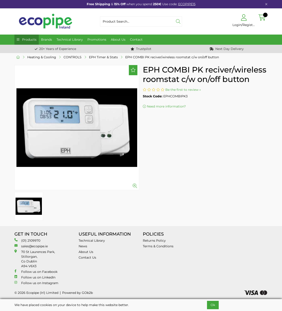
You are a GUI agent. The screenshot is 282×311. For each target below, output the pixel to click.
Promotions (96, 39)
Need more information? (164, 106)
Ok (213, 305)
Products (28, 39)
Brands (46, 39)
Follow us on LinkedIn (34, 277)
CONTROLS (73, 57)
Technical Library (70, 39)
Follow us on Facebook (35, 271)
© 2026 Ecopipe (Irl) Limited (36, 293)
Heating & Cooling (41, 57)
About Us (118, 39)
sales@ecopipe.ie (31, 246)
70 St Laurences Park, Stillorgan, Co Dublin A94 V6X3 (34, 259)
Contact (136, 39)
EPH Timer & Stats (103, 57)
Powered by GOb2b (77, 293)
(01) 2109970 (27, 240)
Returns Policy (154, 241)
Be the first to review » (183, 90)
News (83, 246)
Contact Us (87, 257)
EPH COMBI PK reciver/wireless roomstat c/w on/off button (172, 57)
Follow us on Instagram (36, 283)
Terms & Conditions (158, 246)
